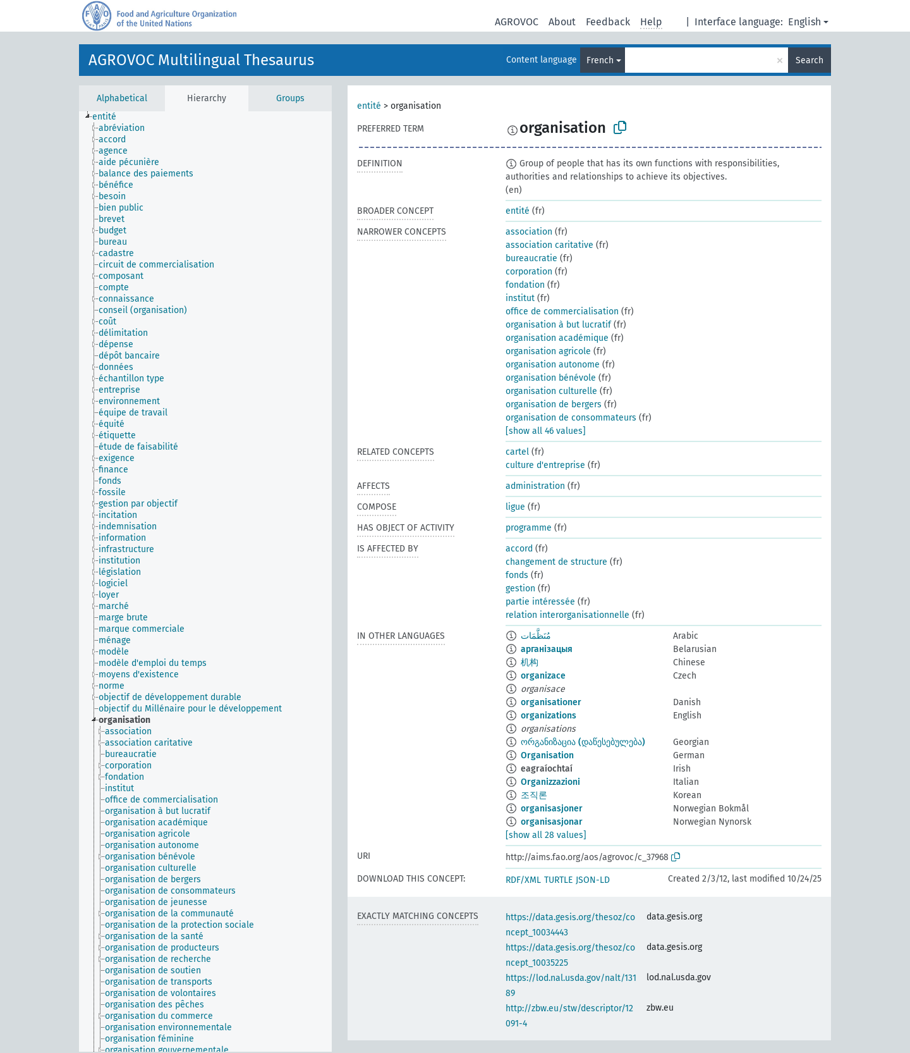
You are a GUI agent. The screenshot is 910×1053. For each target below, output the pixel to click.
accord (519, 548)
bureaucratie (531, 258)
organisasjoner (552, 808)
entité (369, 106)
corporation (529, 271)
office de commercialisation (562, 311)
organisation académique (557, 338)
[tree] (205, 581)
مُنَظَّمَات (536, 636)
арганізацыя (547, 649)
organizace (543, 675)
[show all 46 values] (546, 431)
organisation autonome (553, 364)
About (562, 22)
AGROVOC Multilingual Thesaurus (201, 60)
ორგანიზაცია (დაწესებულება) (583, 742)
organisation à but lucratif (558, 324)
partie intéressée (540, 601)
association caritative (549, 245)
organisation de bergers (554, 404)
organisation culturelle (551, 391)
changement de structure (556, 562)
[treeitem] (110, 117)
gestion (520, 588)
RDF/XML (523, 880)
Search (809, 60)
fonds (517, 575)
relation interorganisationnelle (567, 615)
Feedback (608, 22)
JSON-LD (593, 880)
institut (520, 298)
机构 (529, 662)
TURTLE (558, 880)
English (804, 22)
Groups (290, 98)
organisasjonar (552, 821)
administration (535, 486)
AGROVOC (516, 22)
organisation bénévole (551, 378)
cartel (517, 451)
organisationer (551, 702)
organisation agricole (548, 351)
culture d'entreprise (545, 465)
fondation (525, 285)
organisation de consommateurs (571, 417)
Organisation (547, 755)
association (529, 231)
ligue (515, 507)
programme (529, 527)
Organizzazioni (550, 782)
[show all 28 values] (546, 835)
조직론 (534, 795)
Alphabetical (122, 98)
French (600, 60)
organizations (548, 715)
